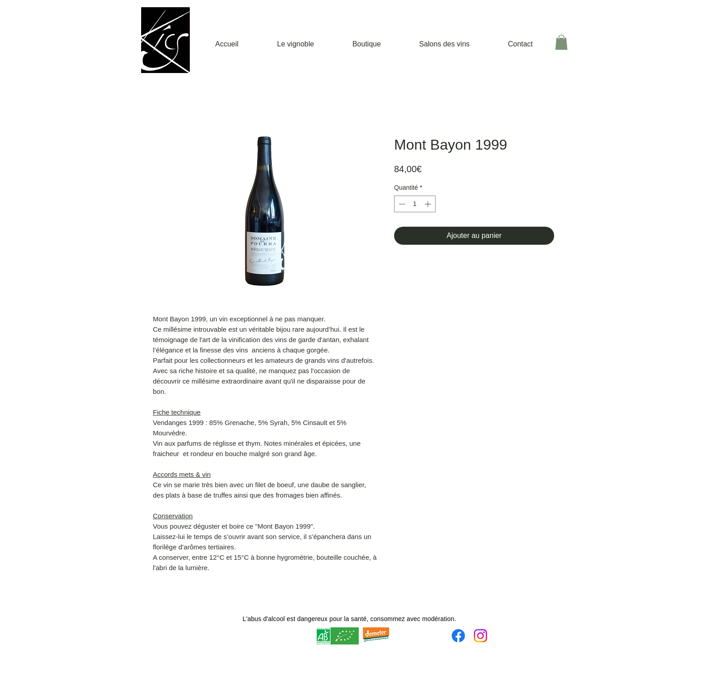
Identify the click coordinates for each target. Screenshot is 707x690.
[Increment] (428, 204)
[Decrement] (401, 204)
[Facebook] (458, 635)
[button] (561, 42)
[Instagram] (480, 635)
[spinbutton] (415, 204)
